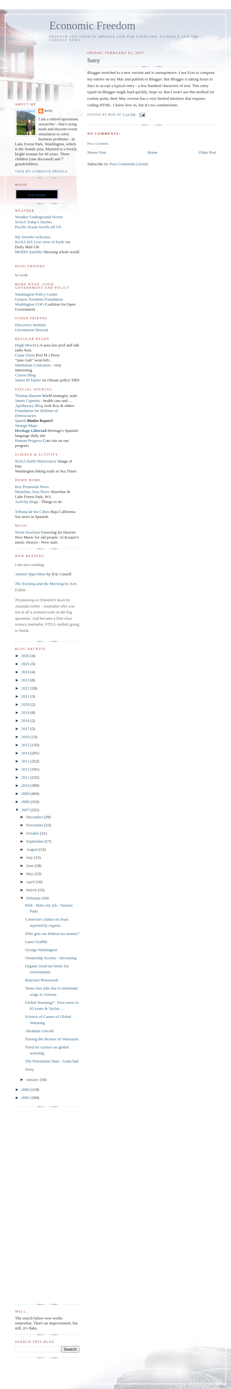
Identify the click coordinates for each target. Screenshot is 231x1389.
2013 (25, 761)
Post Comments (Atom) (129, 164)
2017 (25, 728)
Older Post (207, 152)
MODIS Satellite (28, 251)
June (30, 865)
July (30, 857)
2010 (25, 785)
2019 (25, 712)
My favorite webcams (32, 237)
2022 (25, 688)
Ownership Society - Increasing (50, 958)
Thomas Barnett (28, 395)
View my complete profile (41, 171)
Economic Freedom (92, 26)
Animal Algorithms (31, 574)
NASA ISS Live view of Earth (39, 242)
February (34, 898)
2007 (25, 809)
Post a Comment (97, 143)
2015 (25, 745)
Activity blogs (26, 501)
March (32, 890)
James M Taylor (28, 380)
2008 (25, 801)
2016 (25, 736)
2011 (25, 777)
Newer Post (96, 152)
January (33, 1079)
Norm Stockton (27, 532)
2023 (25, 680)
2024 (25, 672)
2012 (25, 769)
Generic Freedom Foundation (39, 299)
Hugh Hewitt (25, 345)
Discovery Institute (30, 324)
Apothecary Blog (29, 405)
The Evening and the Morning (40, 583)
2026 (25, 655)
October (33, 833)
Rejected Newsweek (41, 980)
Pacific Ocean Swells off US (38, 227)
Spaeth (20, 420)
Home (153, 152)
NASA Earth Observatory (36, 461)
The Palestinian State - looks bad (51, 1061)
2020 (25, 704)
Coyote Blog (25, 375)
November (35, 825)
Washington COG (29, 304)
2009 (25, 793)
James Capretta (27, 400)
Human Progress (28, 440)
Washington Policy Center (36, 294)
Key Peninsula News (32, 486)
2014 (25, 753)
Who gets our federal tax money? (52, 933)
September (35, 841)
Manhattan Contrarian (33, 365)
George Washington (41, 949)
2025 (25, 663)
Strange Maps (26, 425)
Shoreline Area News (32, 491)
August (32, 849)
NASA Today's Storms (33, 222)
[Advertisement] (40, 1205)
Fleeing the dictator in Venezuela (51, 1039)
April (31, 881)
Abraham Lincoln (39, 1030)
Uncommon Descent (31, 329)
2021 (25, 696)
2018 (25, 720)
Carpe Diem (25, 355)
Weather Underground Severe (39, 217)
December (35, 817)
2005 (25, 1097)
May (30, 873)
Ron (49, 111)
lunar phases (37, 195)
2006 (25, 1089)
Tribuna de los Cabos (32, 511)
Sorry (29, 1069)
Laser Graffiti (36, 941)
